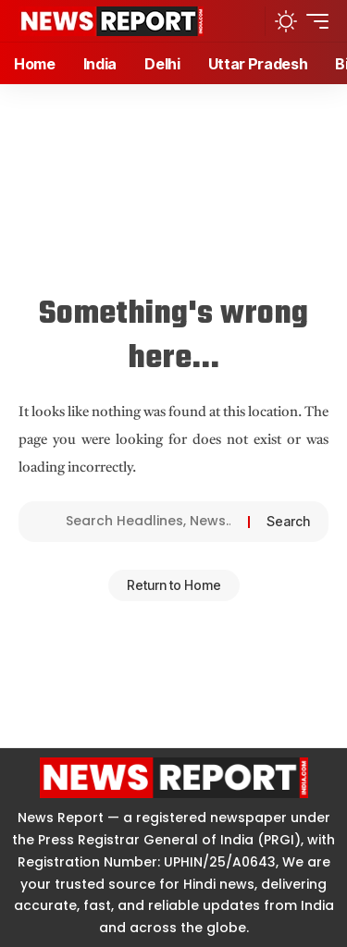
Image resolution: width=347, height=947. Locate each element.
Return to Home (174, 585)
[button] (245, 21)
